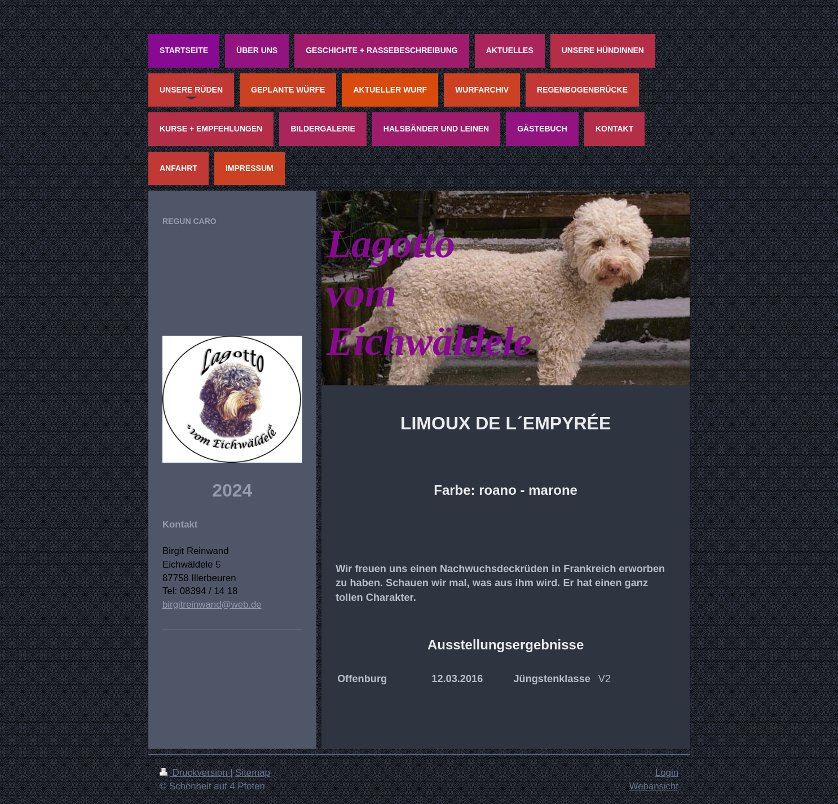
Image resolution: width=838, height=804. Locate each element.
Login (666, 772)
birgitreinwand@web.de (212, 604)
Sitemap (252, 772)
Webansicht (653, 786)
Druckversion (195, 772)
